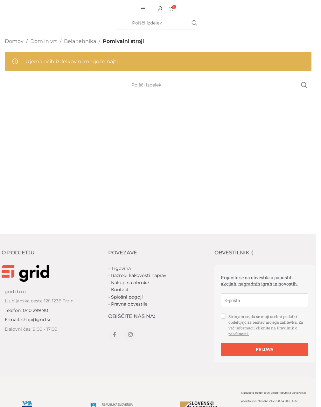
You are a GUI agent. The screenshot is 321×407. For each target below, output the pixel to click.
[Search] (158, 23)
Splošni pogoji (127, 297)
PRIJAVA (264, 349)
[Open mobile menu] (143, 8)
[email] (264, 300)
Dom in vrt (43, 41)
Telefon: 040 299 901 (27, 310)
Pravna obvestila (129, 304)
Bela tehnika (80, 41)
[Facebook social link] (114, 334)
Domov (14, 41)
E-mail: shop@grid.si (27, 319)
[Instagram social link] (130, 334)
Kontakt (120, 290)
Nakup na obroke (130, 283)
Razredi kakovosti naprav (138, 275)
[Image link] (25, 273)
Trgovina (121, 268)
